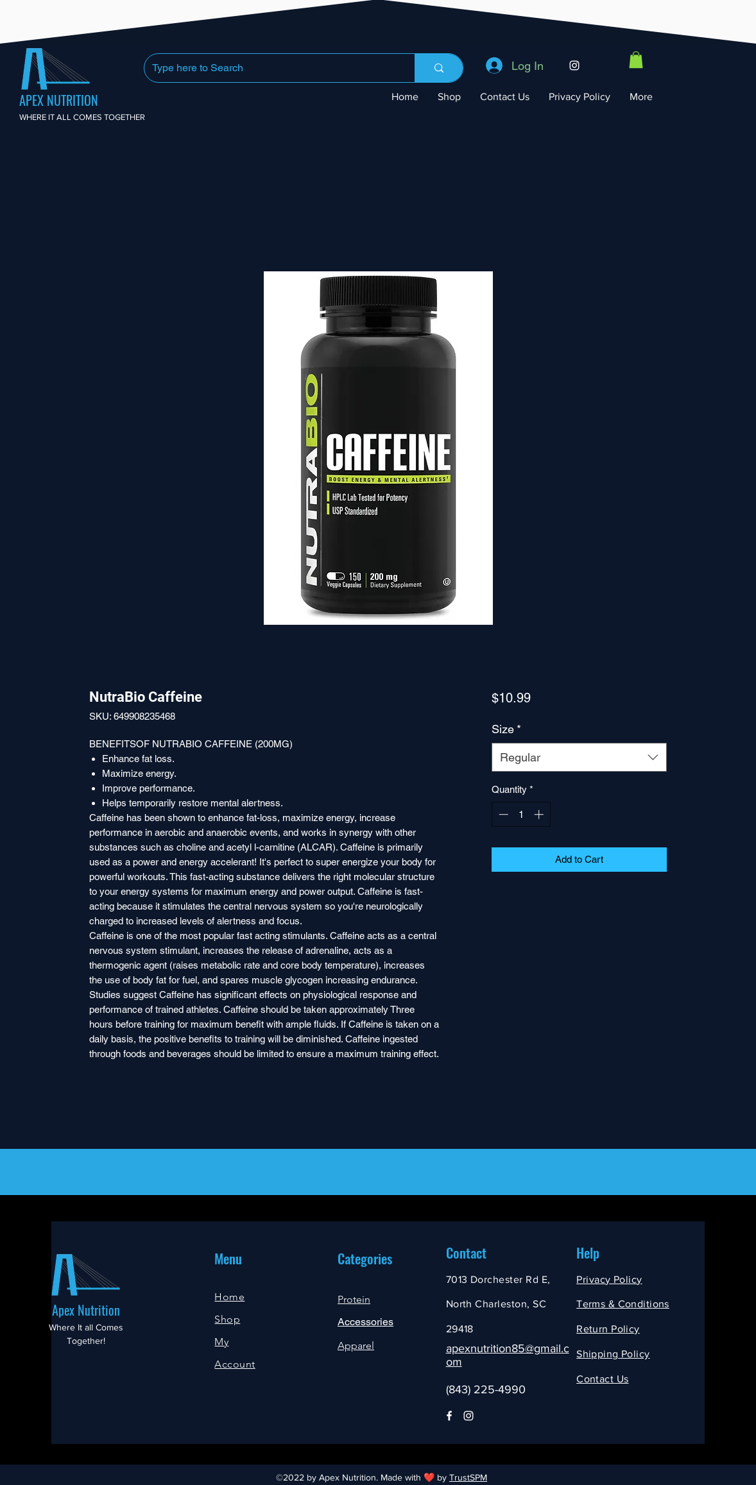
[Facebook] (449, 1415)
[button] (636, 59)
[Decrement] (502, 814)
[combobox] (579, 757)
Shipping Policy (612, 1353)
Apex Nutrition (86, 1310)
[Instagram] (574, 65)
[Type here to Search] (270, 68)
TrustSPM (468, 1477)
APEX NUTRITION (58, 100)
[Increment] (540, 814)
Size (506, 729)
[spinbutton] (520, 814)
